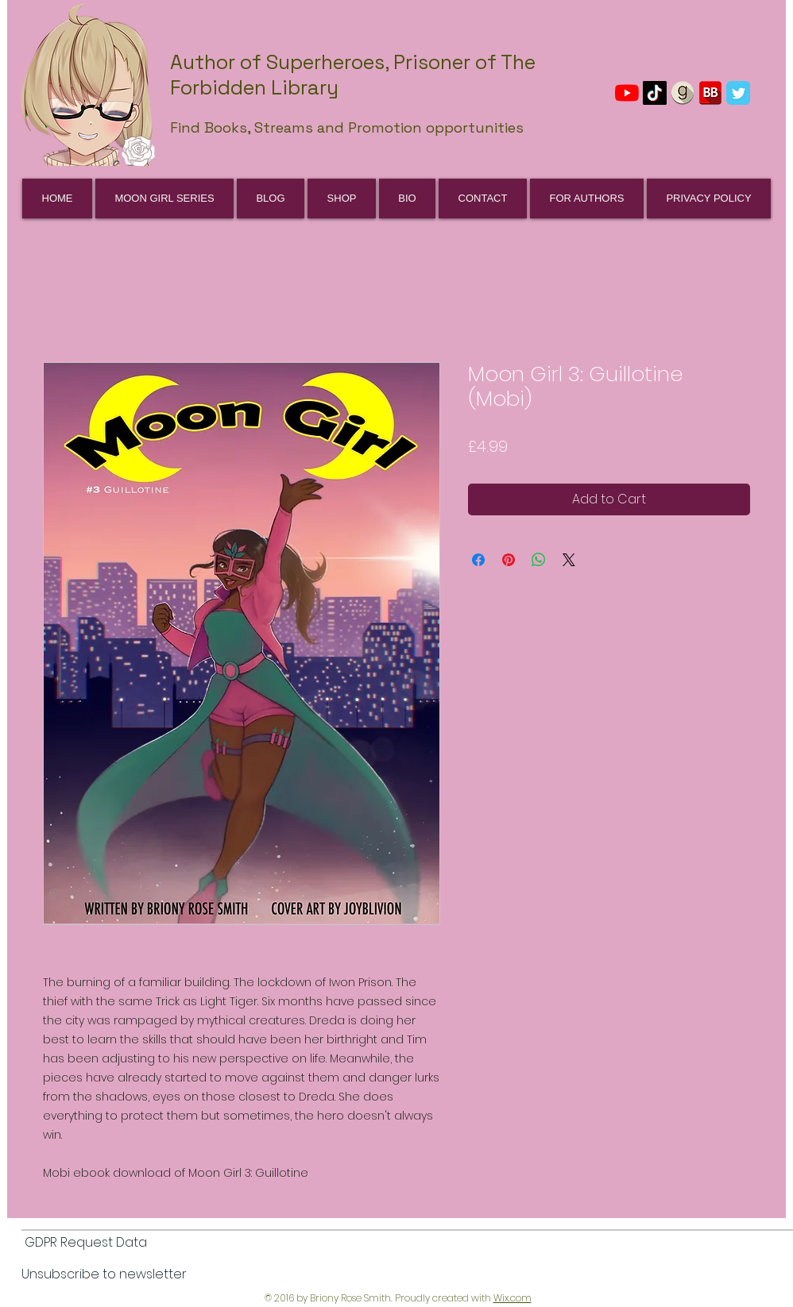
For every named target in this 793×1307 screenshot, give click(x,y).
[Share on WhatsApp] (538, 559)
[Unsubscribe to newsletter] (104, 1275)
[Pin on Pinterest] (508, 559)
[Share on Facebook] (478, 559)
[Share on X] (568, 559)
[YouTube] (627, 93)
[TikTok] (655, 93)
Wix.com (512, 1298)
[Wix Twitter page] (738, 93)
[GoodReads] (682, 93)
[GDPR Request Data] (85, 1243)
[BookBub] (710, 93)
